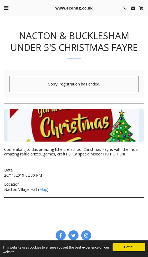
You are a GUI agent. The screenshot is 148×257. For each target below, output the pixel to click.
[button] (6, 7)
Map (43, 189)
